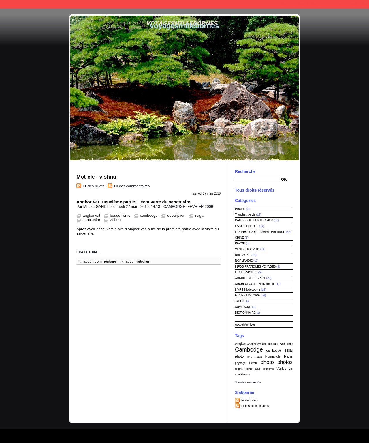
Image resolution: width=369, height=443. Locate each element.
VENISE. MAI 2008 (247, 249)
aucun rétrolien (137, 261)
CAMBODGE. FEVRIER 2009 (188, 206)
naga (199, 215)
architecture (270, 343)
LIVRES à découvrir (247, 289)
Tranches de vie (245, 214)
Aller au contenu (292, 4)
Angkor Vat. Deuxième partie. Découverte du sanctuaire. (133, 201)
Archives (249, 324)
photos (285, 362)
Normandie (273, 356)
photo (267, 362)
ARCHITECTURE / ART (250, 278)
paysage (240, 363)
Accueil (239, 324)
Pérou (253, 363)
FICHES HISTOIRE (247, 295)
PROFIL (240, 208)
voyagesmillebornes (184, 26)
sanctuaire (91, 220)
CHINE (239, 237)
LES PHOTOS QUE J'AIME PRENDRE (260, 231)
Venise (281, 368)
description (176, 215)
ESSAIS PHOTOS (246, 226)
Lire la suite (86, 252)
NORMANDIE (244, 260)
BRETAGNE (243, 255)
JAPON (239, 301)
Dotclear (197, 434)
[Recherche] (257, 179)
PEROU (240, 243)
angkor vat (91, 215)
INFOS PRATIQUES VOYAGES (255, 266)
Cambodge (249, 349)
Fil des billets (93, 186)
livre (249, 356)
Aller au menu (320, 4)
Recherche (245, 171)
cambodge (149, 215)
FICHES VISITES (246, 272)
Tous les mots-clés (248, 382)
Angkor (240, 344)
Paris (288, 356)
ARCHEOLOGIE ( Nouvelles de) (255, 283)
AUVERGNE (243, 307)
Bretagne (286, 343)
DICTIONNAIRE (245, 312)
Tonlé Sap (253, 368)
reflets (239, 368)
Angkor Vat (254, 343)
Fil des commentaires (132, 186)
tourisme (268, 368)
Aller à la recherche (351, 4)
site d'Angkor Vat (132, 229)
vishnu (115, 220)
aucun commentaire (100, 261)
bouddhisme (120, 215)
